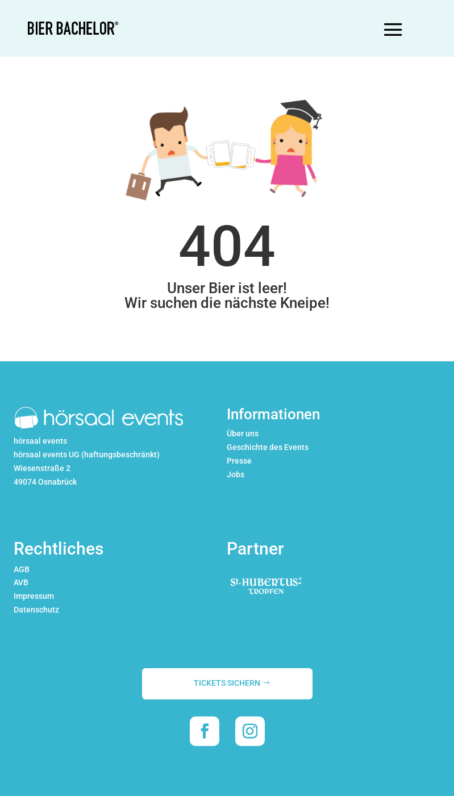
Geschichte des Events (268, 447)
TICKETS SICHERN (227, 682)
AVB (21, 582)
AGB (22, 569)
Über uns (243, 433)
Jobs (235, 474)
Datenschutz (36, 609)
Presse (239, 460)
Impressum (34, 596)
